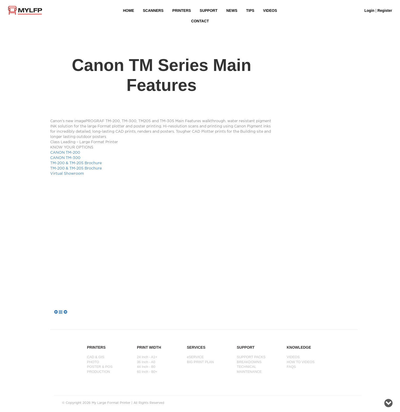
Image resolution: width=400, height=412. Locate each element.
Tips (250, 10)
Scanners (153, 10)
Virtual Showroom (67, 173)
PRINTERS (181, 10)
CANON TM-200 (65, 152)
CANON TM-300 (65, 157)
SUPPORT (209, 10)
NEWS (231, 10)
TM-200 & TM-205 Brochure (76, 163)
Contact (200, 21)
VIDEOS (270, 10)
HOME (128, 10)
